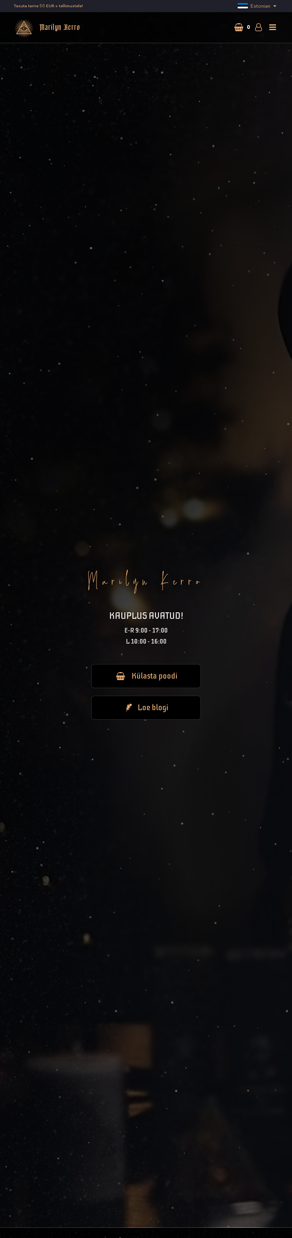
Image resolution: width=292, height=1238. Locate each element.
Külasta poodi (146, 676)
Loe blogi (146, 707)
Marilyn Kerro (47, 28)
